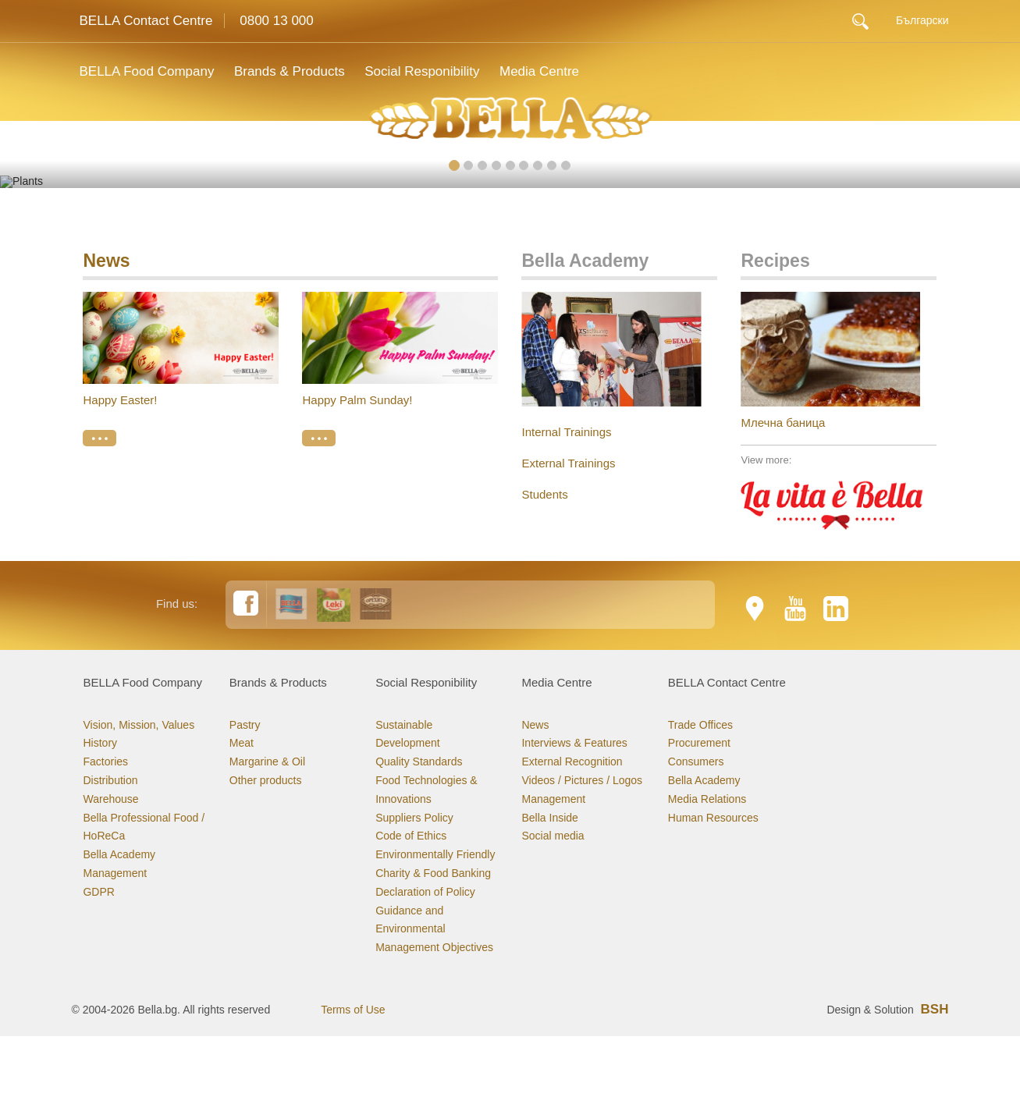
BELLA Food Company (146, 71)
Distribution (110, 733)
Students (544, 447)
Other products (265, 733)
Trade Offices (700, 678)
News (106, 214)
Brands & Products (292, 71)
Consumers (696, 714)
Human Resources (713, 771)
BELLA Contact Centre (145, 20)
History (100, 697)
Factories (105, 714)
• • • (99, 392)
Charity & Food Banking (433, 826)
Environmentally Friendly (435, 807)
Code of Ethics (410, 789)
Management (115, 826)
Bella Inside (549, 771)
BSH (935, 962)
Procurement (699, 697)
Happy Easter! (120, 353)
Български (922, 20)
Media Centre (550, 71)
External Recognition (571, 714)
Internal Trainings (566, 385)
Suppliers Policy (414, 771)
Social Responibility (428, 71)
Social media (552, 789)
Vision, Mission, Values (138, 678)
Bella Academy (119, 807)
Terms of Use (353, 963)
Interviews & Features (574, 697)
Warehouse (110, 752)
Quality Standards (418, 714)
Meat (241, 697)
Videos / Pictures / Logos (581, 733)
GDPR (98, 845)
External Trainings (568, 416)
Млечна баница (783, 375)
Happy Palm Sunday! (357, 353)
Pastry (245, 678)
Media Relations (707, 752)
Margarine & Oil (267, 714)
